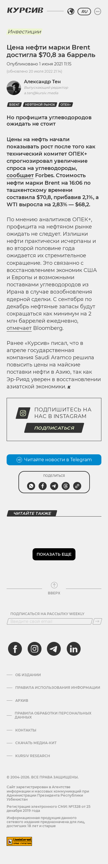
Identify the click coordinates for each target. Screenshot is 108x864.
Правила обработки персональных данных (53, 715)
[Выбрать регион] (71, 11)
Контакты (25, 730)
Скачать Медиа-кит (35, 743)
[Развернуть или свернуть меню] (97, 11)
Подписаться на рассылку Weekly (47, 614)
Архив (21, 701)
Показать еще (54, 554)
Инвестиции (24, 32)
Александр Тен (42, 81)
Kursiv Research (32, 756)
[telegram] (54, 649)
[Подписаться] (97, 621)
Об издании (28, 675)
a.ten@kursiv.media (41, 93)
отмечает (19, 328)
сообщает (20, 175)
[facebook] (15, 649)
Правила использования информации (57, 688)
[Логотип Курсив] (25, 10)
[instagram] (34, 649)
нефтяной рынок (40, 105)
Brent (14, 105)
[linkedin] (73, 649)
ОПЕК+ (65, 105)
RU (84, 11)
